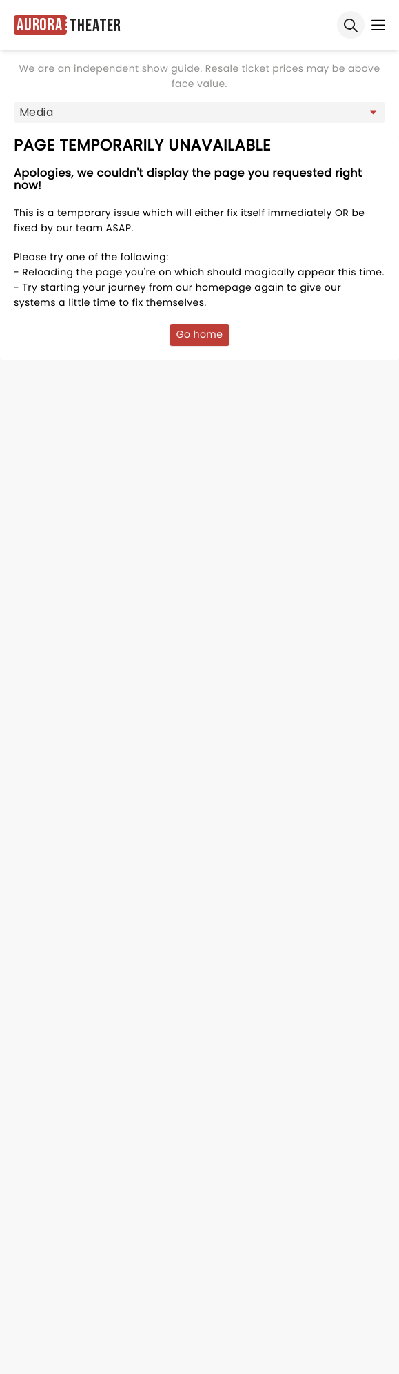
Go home (199, 334)
